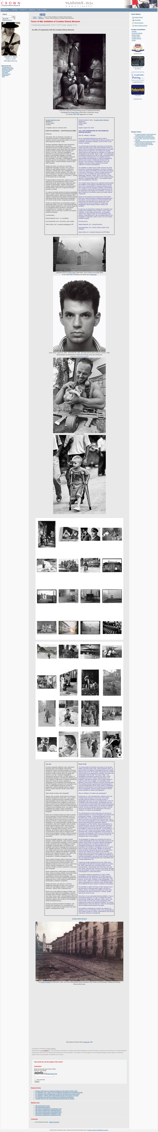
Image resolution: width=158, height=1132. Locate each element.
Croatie (134, 40)
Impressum (32, 10)
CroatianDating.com (7, 67)
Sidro (3, 76)
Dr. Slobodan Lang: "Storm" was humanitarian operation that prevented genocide (58, 1092)
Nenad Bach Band (7, 70)
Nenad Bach (5, 75)
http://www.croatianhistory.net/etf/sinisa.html (48, 1110)
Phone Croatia (6, 71)
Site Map (14, 10)
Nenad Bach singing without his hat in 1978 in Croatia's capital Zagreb (145, 142)
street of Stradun (46, 982)
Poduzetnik (138, 95)
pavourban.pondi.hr (82, 356)
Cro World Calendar (137, 33)
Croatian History (136, 36)
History (40, 17)
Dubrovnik (93, 274)
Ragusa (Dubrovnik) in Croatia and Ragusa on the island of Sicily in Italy (56, 1091)
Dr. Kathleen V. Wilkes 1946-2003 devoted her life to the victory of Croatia (56, 1095)
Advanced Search (7, 20)
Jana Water (5, 72)
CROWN (134, 31)
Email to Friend (139, 17)
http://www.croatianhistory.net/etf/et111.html (48, 1113)
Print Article (138, 20)
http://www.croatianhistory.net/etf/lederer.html (48, 1109)
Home (34, 17)
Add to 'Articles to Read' (141, 25)
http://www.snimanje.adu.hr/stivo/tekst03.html (48, 1112)
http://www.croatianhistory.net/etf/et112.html (48, 1115)
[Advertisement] (137, 117)
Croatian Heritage (136, 38)
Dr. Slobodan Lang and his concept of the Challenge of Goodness (54, 1097)
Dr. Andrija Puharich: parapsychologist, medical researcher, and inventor (145, 135)
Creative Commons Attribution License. (97, 1130)
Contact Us (23, 10)
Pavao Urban (75, 112)
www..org (45, 1050)
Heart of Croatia (6, 74)
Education (41, 18)
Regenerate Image (51, 1074)
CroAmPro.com (138, 53)
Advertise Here (138, 99)
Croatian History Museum (101, 120)
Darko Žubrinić (51, 1048)
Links (38, 10)
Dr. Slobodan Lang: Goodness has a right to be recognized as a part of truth (57, 1094)
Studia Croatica (136, 35)
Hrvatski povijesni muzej (53, 120)
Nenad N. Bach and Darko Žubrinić (41, 25)
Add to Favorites (139, 22)
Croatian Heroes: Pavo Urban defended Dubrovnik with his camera (54, 1098)
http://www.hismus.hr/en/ (42, 1106)
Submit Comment (54, 1122)
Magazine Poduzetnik (7, 68)
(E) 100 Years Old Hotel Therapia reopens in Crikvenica (144, 145)
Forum (45, 10)
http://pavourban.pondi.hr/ (42, 1107)
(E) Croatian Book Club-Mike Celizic (144, 137)
